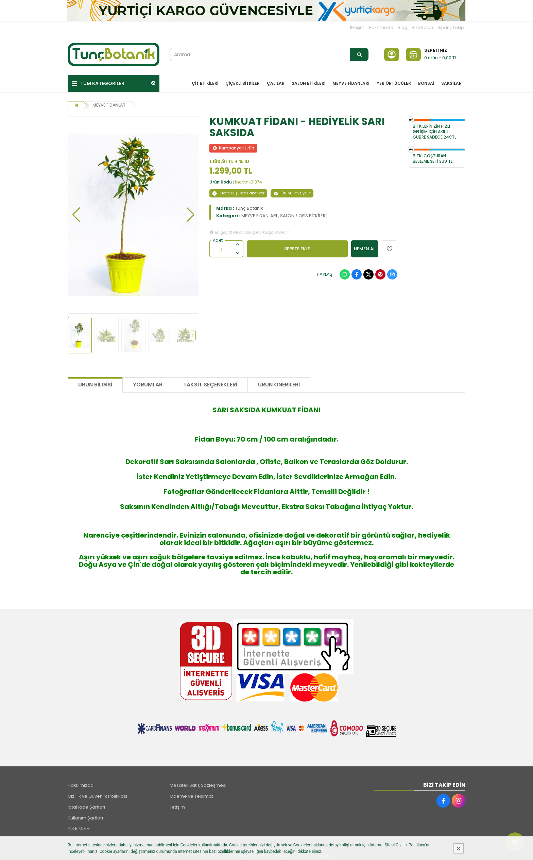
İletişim (357, 27)
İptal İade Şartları (86, 804)
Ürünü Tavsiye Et (292, 190)
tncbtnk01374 (248, 179)
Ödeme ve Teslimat (191, 793)
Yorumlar (147, 382)
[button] (76, 212)
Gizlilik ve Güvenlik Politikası (97, 793)
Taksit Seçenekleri (210, 382)
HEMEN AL (364, 246)
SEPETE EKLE (297, 246)
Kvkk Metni (79, 826)
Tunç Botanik (249, 206)
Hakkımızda (381, 27)
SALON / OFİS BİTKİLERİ (303, 213)
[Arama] (359, 54)
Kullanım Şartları (85, 815)
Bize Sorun (422, 27)
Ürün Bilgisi (95, 382)
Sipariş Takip (450, 27)
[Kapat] (458, 848)
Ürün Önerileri (279, 382)
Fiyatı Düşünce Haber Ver (238, 190)
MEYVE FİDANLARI (110, 102)
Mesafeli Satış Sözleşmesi (198, 782)
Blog (402, 27)
